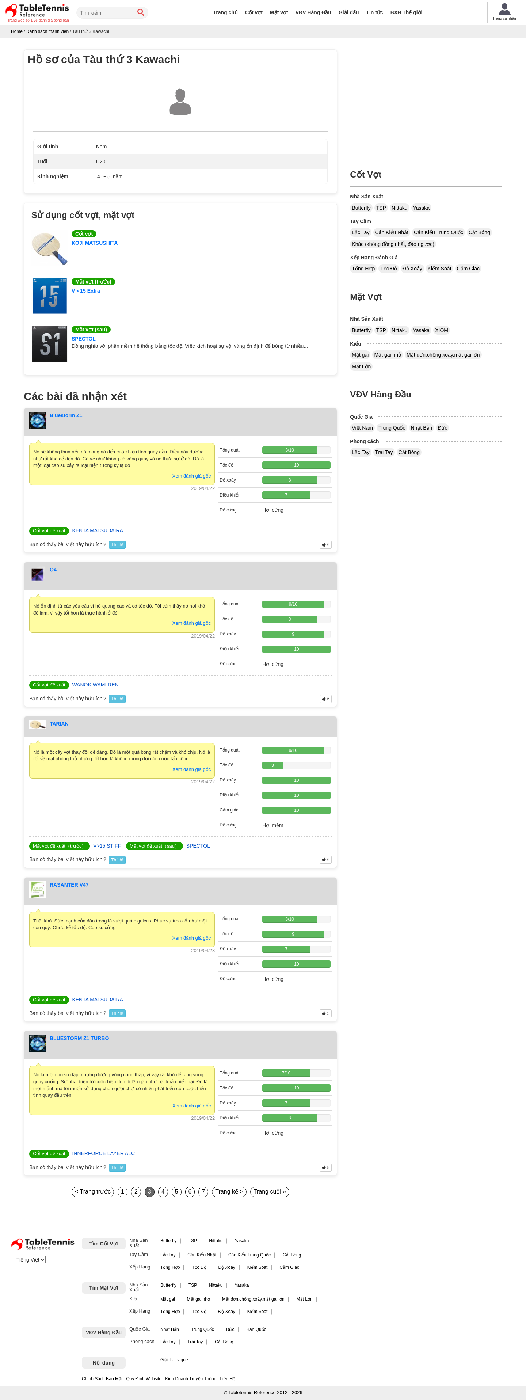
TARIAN (59, 724)
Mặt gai (360, 355)
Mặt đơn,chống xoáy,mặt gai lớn (443, 355)
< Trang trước (93, 1191)
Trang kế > (229, 1191)
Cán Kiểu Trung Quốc (438, 232)
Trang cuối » (270, 1191)
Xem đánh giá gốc (191, 476)
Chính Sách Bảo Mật (102, 1378)
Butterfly (361, 208)
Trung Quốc (391, 428)
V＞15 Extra (86, 291)
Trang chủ (225, 12)
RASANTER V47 (69, 885)
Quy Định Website (143, 1378)
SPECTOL (84, 339)
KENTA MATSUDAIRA (97, 530)
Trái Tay (384, 452)
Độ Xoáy (412, 268)
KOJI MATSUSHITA (95, 243)
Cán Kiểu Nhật (391, 232)
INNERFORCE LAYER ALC (103, 1153)
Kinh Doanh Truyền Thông (190, 1378)
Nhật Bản (421, 428)
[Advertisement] (426, 100)
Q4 (53, 569)
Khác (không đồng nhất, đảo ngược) (393, 244)
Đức (442, 428)
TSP (381, 208)
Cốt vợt (254, 12)
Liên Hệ (227, 1378)
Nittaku (400, 208)
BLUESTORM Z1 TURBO (79, 1038)
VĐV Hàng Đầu (313, 12)
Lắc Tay (360, 232)
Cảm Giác (468, 268)
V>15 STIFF (107, 846)
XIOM (441, 330)
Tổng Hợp (363, 268)
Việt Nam (362, 428)
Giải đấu (349, 12)
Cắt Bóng (479, 232)
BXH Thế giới (406, 12)
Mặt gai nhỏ (387, 355)
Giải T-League (174, 1359)
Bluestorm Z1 (66, 415)
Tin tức (374, 12)
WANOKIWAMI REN (95, 685)
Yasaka (421, 208)
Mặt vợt (279, 12)
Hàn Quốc (256, 1329)
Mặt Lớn (361, 366)
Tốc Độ (388, 268)
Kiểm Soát (439, 268)
